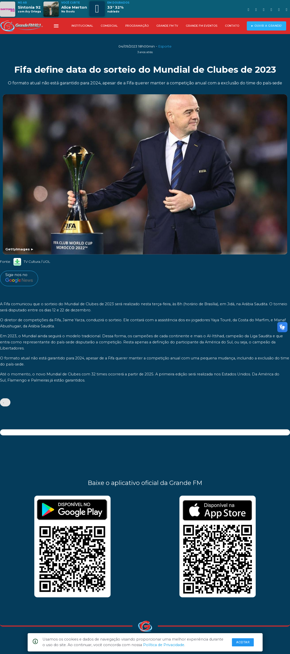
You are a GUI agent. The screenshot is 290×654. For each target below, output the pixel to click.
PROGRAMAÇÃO (137, 25)
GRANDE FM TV (167, 25)
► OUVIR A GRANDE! (266, 25)
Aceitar (243, 642)
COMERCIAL (109, 25)
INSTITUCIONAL (82, 25)
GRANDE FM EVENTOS (201, 25)
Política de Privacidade (163, 645)
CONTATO (232, 25)
